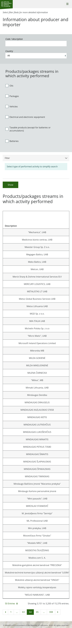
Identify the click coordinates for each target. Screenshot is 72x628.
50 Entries (11, 603)
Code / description (14, 39)
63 (23, 612)
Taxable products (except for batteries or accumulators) (27, 129)
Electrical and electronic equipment (25, 117)
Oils (9, 85)
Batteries (12, 140)
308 (51, 612)
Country (9, 51)
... (17, 612)
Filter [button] (36, 158)
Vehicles (11, 106)
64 (30, 612)
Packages (12, 96)
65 (37, 612)
